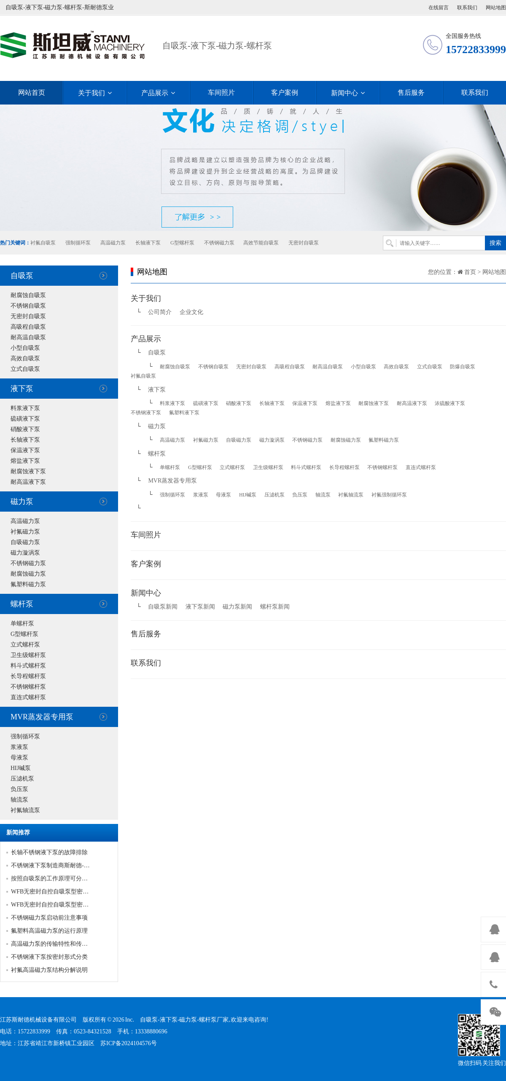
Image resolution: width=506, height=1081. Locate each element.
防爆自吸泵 (462, 367)
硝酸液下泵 (25, 429)
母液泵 (19, 757)
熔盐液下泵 (25, 461)
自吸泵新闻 (163, 607)
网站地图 (496, 8)
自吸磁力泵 (25, 542)
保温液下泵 (25, 450)
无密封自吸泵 (303, 243)
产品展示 (158, 93)
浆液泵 (19, 747)
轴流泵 (19, 800)
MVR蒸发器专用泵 (42, 717)
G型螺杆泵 (182, 243)
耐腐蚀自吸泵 (28, 295)
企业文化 (191, 312)
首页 (470, 272)
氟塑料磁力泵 (28, 584)
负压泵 (19, 789)
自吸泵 (22, 275)
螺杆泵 (22, 604)
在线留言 (438, 8)
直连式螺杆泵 (28, 697)
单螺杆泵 (22, 623)
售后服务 (411, 92)
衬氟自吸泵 (43, 243)
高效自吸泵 (25, 358)
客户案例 (284, 92)
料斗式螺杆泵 (28, 666)
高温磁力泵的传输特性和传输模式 (55, 944)
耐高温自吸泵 (28, 337)
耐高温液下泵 (28, 482)
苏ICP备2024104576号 (128, 1043)
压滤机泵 (22, 778)
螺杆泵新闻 (275, 607)
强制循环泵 (78, 243)
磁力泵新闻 (237, 607)
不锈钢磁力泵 (219, 243)
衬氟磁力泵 (25, 531)
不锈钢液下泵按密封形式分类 (49, 957)
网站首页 (31, 92)
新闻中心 (348, 93)
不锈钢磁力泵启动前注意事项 (49, 918)
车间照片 (221, 92)
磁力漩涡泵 (25, 553)
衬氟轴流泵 (25, 810)
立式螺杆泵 (25, 644)
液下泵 (22, 388)
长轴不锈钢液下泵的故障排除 (49, 852)
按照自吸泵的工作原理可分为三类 (55, 878)
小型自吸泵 (25, 348)
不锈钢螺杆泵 (28, 687)
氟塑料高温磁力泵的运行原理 (49, 931)
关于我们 (95, 93)
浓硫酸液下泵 (450, 403)
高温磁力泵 (113, 243)
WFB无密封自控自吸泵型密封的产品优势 (64, 891)
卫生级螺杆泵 (28, 655)
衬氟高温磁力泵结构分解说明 (49, 970)
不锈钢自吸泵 (28, 306)
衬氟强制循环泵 (389, 495)
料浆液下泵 (25, 408)
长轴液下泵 (148, 243)
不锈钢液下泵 (146, 413)
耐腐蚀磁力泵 (28, 574)
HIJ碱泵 (21, 768)
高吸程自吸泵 (28, 327)
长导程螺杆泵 (28, 676)
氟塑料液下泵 (184, 413)
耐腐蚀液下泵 (28, 471)
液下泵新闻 (200, 607)
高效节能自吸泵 (261, 243)
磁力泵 (22, 501)
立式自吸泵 (25, 369)
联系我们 (467, 8)
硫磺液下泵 (25, 419)
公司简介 (160, 312)
